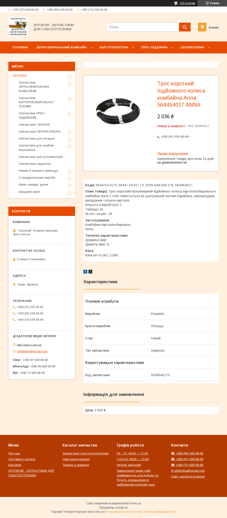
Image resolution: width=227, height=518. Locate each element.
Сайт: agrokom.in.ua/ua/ (188, 476)
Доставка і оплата (131, 59)
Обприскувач (192, 47)
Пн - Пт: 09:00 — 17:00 (132, 453)
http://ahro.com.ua (29, 344)
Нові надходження (76, 459)
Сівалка (19, 59)
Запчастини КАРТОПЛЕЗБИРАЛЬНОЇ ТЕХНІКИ (36, 102)
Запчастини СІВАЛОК (34, 124)
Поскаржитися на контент (122, 511)
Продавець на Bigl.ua (113, 507)
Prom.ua (135, 503)
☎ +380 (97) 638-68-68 (187, 459)
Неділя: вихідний (129, 465)
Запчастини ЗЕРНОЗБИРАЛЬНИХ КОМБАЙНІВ (34, 87)
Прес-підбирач (154, 47)
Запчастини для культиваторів (41, 156)
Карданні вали (29, 191)
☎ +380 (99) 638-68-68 (187, 453)
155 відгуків (187, 3)
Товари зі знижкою (76, 465)
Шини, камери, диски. (34, 184)
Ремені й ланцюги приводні (38, 170)
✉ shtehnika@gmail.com (188, 470)
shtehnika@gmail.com (32, 351)
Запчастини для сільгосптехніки (86, 453)
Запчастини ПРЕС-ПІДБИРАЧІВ (32, 115)
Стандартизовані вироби (37, 177)
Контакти (98, 59)
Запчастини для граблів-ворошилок (37, 147)
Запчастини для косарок (37, 138)
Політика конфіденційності (158, 511)
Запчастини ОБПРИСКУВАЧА (40, 131)
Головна (20, 47)
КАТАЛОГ (20, 76)
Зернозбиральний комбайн (61, 47)
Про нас (73, 59)
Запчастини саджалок (35, 163)
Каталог (46, 59)
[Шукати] (185, 27)
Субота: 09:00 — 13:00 (132, 459)
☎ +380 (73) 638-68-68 (187, 465)
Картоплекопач (114, 47)
